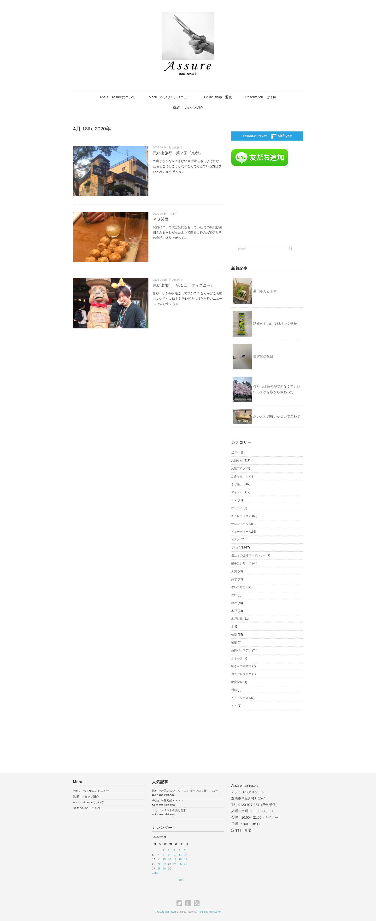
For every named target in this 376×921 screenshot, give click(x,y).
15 (164, 859)
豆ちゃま (237, 658)
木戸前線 (237, 619)
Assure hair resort (166, 912)
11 (180, 855)
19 (185, 859)
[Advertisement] (267, 205)
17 (174, 859)
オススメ (237, 508)
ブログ (235, 547)
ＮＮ (234, 706)
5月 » (181, 880)
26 (185, 864)
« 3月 (155, 873)
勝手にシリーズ (241, 563)
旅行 (234, 603)
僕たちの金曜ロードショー (248, 555)
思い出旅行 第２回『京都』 (178, 153)
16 (169, 859)
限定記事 (237, 682)
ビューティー (239, 532)
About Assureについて (116, 97)
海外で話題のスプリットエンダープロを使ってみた (185, 791)
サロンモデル (239, 524)
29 (164, 868)
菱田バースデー (241, 650)
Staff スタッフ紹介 (188, 108)
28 (158, 868)
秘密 (234, 642)
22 (164, 864)
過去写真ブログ (241, 674)
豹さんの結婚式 (241, 666)
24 (174, 864)
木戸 (234, 611)
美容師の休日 (263, 357)
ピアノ (235, 540)
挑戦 (234, 595)
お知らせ (237, 460)
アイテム (237, 492)
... (183, 172)
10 (174, 855)
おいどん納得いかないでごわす (276, 417)
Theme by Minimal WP (209, 912)
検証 (234, 634)
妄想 (234, 579)
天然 (234, 571)
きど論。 (237, 484)
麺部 (234, 690)
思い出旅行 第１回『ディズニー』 (183, 286)
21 (158, 864)
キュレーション (241, 516)
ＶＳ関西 (160, 219)
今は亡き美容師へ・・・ (168, 801)
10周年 (235, 453)
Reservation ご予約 (262, 97)
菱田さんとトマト (266, 291)
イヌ (234, 500)
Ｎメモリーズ (239, 698)
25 (180, 864)
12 (185, 855)
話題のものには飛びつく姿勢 (275, 324)
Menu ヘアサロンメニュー (169, 97)
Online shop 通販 (219, 97)
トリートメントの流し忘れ (169, 810)
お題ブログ (238, 468)
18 (180, 859)
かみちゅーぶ (239, 476)
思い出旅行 (238, 587)
